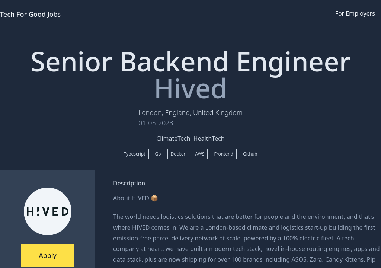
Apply (47, 255)
